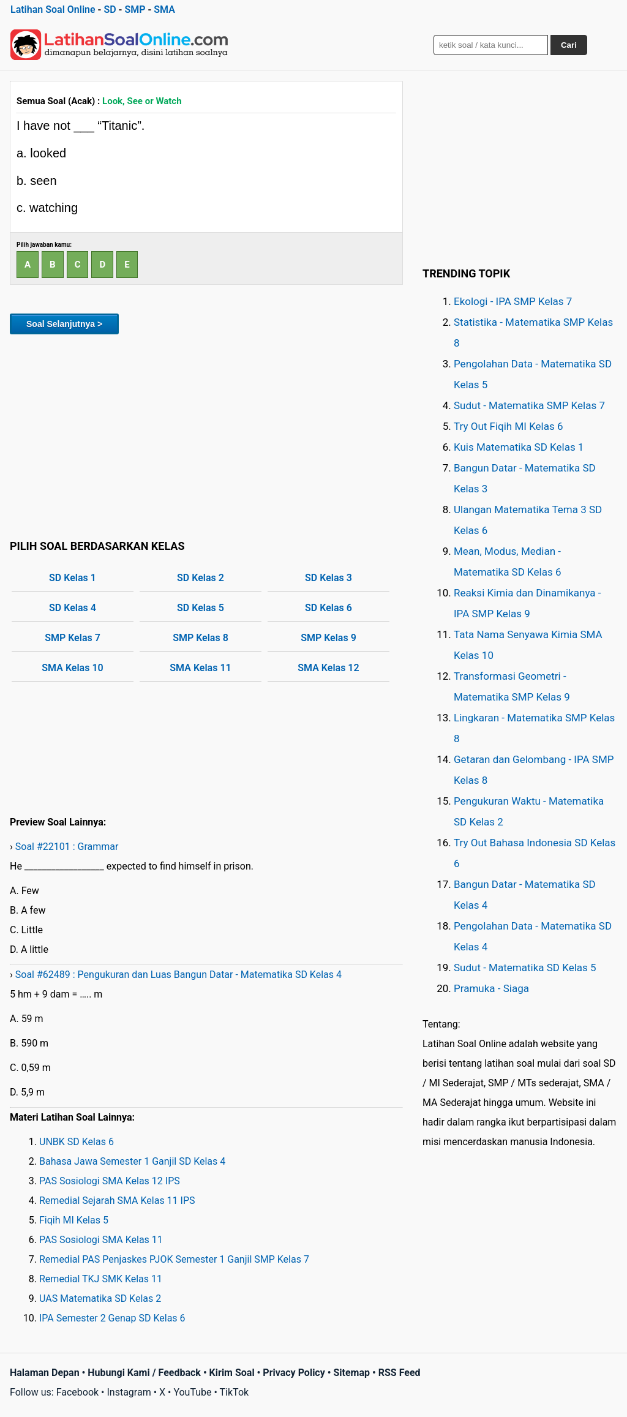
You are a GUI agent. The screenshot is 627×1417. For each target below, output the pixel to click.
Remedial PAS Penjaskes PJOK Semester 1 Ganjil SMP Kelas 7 (174, 1259)
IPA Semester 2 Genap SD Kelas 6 (112, 1318)
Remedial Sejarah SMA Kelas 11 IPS (117, 1200)
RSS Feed (399, 1372)
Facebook (77, 1392)
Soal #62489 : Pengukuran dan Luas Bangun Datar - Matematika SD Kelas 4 (178, 974)
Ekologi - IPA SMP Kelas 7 (513, 301)
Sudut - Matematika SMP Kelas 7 (529, 405)
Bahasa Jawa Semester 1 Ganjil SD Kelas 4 (132, 1161)
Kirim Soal (232, 1372)
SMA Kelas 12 (328, 668)
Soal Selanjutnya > (64, 324)
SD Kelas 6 (328, 608)
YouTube (192, 1392)
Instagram (129, 1392)
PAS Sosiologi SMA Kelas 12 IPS (109, 1181)
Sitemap (351, 1372)
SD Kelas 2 (200, 578)
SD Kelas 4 (72, 608)
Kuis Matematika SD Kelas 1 (519, 447)
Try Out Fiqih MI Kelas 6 (508, 426)
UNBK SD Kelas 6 (76, 1142)
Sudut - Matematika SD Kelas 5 (525, 967)
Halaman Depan (45, 1372)
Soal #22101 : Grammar (67, 846)
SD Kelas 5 (200, 608)
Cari (569, 45)
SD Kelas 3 (328, 578)
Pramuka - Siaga (491, 988)
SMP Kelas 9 (328, 638)
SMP (134, 9)
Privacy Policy (294, 1372)
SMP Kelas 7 (72, 638)
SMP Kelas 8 (200, 638)
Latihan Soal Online (53, 9)
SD (109, 9)
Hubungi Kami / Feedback (144, 1372)
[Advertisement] (206, 435)
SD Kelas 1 (72, 578)
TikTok (234, 1392)
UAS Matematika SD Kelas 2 (100, 1298)
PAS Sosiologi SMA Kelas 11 (101, 1240)
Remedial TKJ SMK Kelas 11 (100, 1279)
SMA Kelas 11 (200, 668)
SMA (164, 9)
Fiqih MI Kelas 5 (73, 1220)
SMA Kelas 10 (72, 668)
